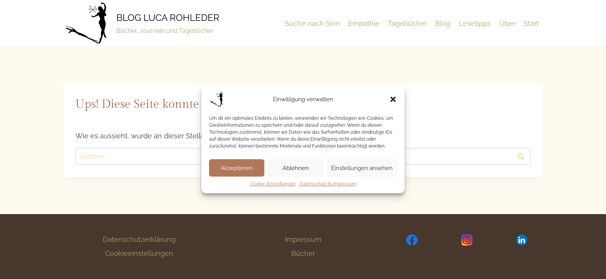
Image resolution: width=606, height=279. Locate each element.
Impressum (303, 239)
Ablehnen (296, 168)
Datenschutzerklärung (139, 239)
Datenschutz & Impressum (328, 184)
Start (531, 23)
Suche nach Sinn (312, 23)
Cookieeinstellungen (139, 253)
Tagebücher (407, 23)
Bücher (303, 253)
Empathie (364, 23)
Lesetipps (475, 23)
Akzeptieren (237, 168)
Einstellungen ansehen (362, 168)
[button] (393, 99)
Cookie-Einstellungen (273, 184)
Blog (442, 23)
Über (507, 23)
